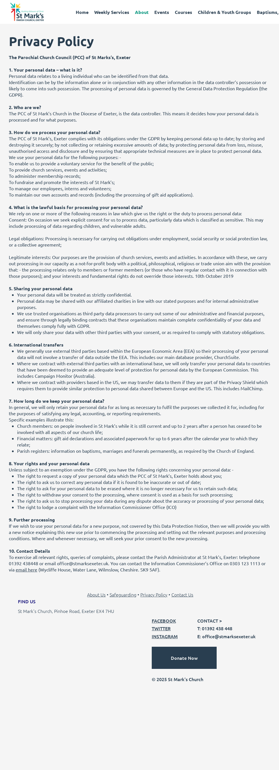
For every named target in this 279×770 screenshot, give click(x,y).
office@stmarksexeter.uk (82, 563)
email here (26, 569)
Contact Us (182, 594)
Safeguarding (123, 594)
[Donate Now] (184, 658)
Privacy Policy (153, 594)
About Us (96, 594)
